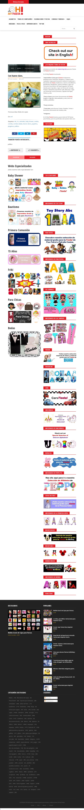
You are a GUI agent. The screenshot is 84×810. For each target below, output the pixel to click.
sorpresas (18, 778)
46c (15, 121)
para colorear (30, 760)
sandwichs (30, 772)
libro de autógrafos (29, 748)
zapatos (11, 792)
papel (20, 760)
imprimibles (21, 739)
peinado (20, 763)
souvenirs (29, 778)
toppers (32, 783)
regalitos (11, 772)
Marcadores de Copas (23, 698)
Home (32, 805)
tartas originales (21, 783)
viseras (25, 789)
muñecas (27, 757)
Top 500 (41, 24)
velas (17, 789)
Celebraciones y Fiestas (42, 19)
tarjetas (27, 780)
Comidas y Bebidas (58, 19)
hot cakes (11, 739)
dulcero (20, 724)
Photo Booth (12, 701)
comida (10, 124)
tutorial (11, 786)
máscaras (11, 760)
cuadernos (20, 718)
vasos (10, 789)
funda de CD (32, 727)
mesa (32, 754)
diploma (34, 721)
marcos (24, 754)
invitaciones (12, 742)
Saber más (67, 803)
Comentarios (49, 701)
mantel (11, 751)
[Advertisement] (24, 48)
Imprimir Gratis (32, 24)
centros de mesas (13, 715)
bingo (32, 706)
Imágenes (12, 24)
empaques (30, 724)
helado (29, 736)
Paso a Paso (21, 24)
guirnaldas (20, 736)
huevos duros (27, 124)
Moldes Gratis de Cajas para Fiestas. (20, 633)
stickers (18, 780)
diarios (26, 721)
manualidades (21, 751)
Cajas (68, 19)
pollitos (19, 68)
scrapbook (12, 775)
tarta (10, 783)
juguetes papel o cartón (15, 745)
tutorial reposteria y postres (25, 786)
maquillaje (32, 751)
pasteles (11, 763)
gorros (11, 736)
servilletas (22, 775)
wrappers (33, 789)
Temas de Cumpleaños (24, 19)
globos (19, 733)
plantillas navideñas (14, 766)
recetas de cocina (13, 769)
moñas (19, 757)
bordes (33, 709)
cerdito (36, 121)
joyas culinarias (25, 742)
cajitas (10, 712)
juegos (35, 742)
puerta (25, 766)
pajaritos (34, 124)
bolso (25, 709)
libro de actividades (14, 748)
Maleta (11, 698)
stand (10, 780)
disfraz (11, 724)
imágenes (32, 739)
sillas (10, 778)
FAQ (38, 805)
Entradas (48, 698)
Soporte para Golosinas (26, 701)
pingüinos (11, 126)
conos (10, 718)
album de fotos (24, 704)
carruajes (31, 712)
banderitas (23, 706)
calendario (21, 712)
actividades (12, 704)
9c (18, 121)
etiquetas (11, 727)
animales (22, 121)
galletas (11, 733)
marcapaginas (13, 754)
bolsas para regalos (14, 709)
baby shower (30, 121)
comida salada (17, 124)
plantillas (29, 763)
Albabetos (12, 19)
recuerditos (26, 769)
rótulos (21, 772)
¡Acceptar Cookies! (55, 803)
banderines (12, 706)
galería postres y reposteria (16, 730)
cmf (11, 117)
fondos (22, 727)
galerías (31, 730)
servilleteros (32, 775)
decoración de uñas (14, 721)
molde (10, 757)
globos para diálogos (31, 733)
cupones (29, 718)
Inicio (12, 68)
